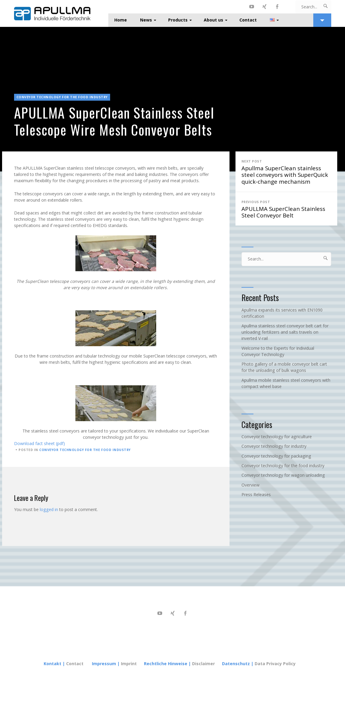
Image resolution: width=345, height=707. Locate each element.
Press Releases (256, 494)
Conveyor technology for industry (273, 446)
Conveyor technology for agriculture (276, 436)
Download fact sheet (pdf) (39, 443)
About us (213, 20)
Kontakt (52, 663)
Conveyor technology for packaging (276, 456)
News (146, 20)
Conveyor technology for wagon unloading (283, 475)
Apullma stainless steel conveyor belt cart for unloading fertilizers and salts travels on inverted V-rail (285, 332)
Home (120, 20)
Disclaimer (203, 663)
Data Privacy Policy (275, 663)
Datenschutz (236, 663)
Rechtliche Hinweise (165, 663)
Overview (250, 485)
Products (178, 20)
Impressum (104, 663)
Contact (248, 20)
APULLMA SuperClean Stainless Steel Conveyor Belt (286, 209)
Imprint (129, 663)
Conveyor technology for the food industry (62, 97)
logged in (49, 509)
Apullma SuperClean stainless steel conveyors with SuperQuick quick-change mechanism (286, 171)
